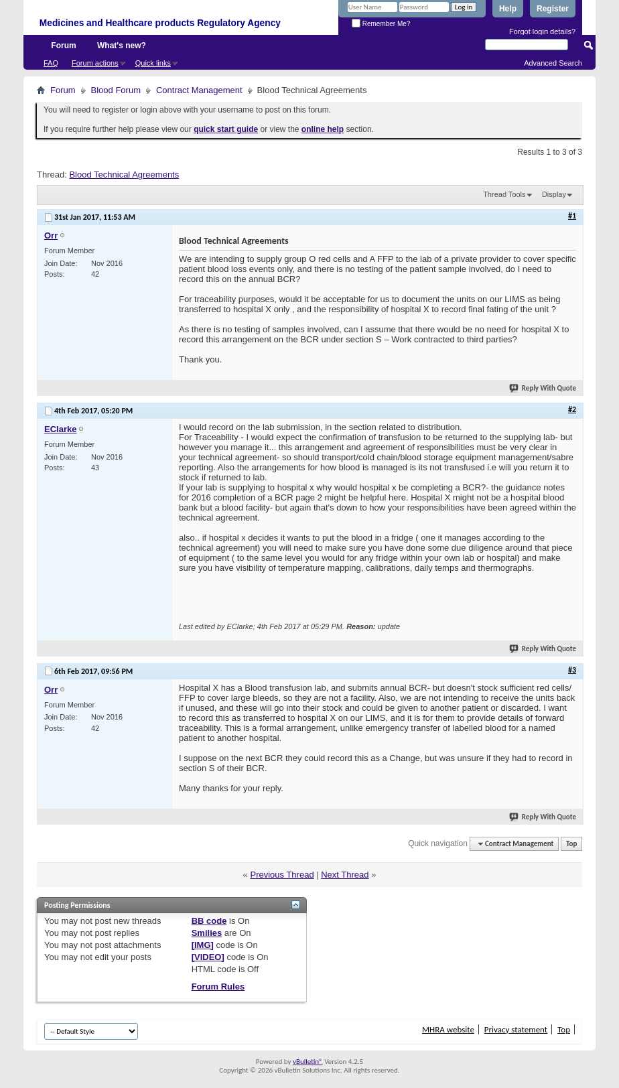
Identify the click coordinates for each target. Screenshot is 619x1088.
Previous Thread (282, 875)
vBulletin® (308, 1061)
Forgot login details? (542, 31)
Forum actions (95, 63)
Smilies (207, 933)
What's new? (121, 45)
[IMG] (203, 945)
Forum (63, 45)
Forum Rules (218, 986)
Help (508, 8)
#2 (572, 409)
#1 (572, 215)
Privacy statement (515, 1029)
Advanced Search (553, 63)
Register (553, 8)
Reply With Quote (543, 388)
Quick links (153, 63)
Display (554, 194)
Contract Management (199, 90)
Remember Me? (381, 23)
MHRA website (448, 1029)
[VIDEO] (208, 957)
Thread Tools (504, 194)
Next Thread (344, 875)
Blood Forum (116, 90)
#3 (572, 670)
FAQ (51, 63)
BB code (209, 921)
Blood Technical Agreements (124, 174)
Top (571, 843)
